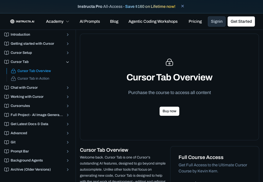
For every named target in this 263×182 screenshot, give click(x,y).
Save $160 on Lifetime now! (150, 6)
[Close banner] (183, 6)
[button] (58, 21)
